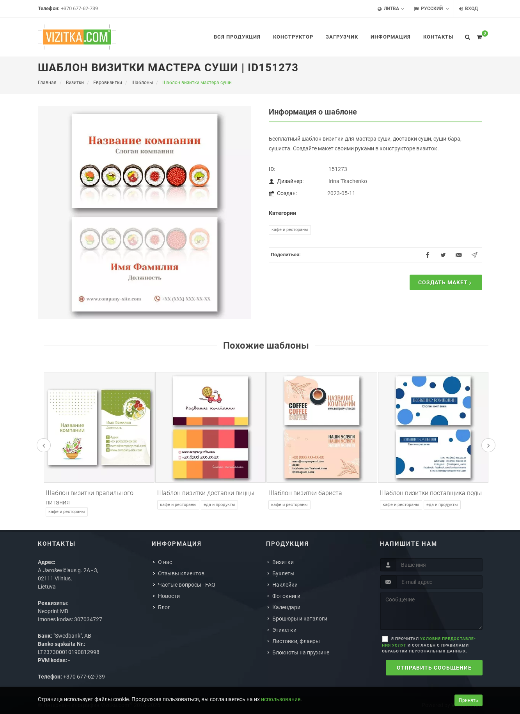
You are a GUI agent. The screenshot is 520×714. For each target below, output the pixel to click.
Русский (431, 8)
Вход (468, 8)
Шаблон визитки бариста (305, 493)
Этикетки (284, 630)
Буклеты (283, 573)
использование (280, 699)
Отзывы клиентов (181, 573)
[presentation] (44, 445)
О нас (165, 562)
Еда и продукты (219, 504)
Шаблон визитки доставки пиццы (205, 493)
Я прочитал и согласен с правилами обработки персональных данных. (429, 644)
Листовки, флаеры (296, 641)
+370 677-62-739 (79, 8)
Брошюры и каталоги (299, 618)
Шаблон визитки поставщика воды (431, 493)
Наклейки (285, 585)
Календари (286, 607)
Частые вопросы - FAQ (186, 585)
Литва (391, 8)
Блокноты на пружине (300, 652)
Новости (169, 596)
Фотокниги (286, 596)
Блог (164, 607)
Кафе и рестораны (290, 229)
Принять (468, 700)
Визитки (283, 562)
